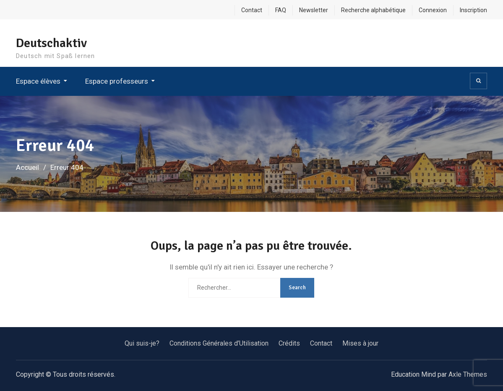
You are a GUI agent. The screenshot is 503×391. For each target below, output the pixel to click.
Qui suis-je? (142, 343)
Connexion (433, 10)
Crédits (289, 343)
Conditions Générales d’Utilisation (218, 343)
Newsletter (313, 10)
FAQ (280, 10)
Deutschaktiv (51, 43)
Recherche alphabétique (373, 10)
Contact (251, 10)
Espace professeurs (116, 81)
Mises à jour (360, 343)
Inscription (473, 10)
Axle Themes (467, 374)
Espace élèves (38, 81)
